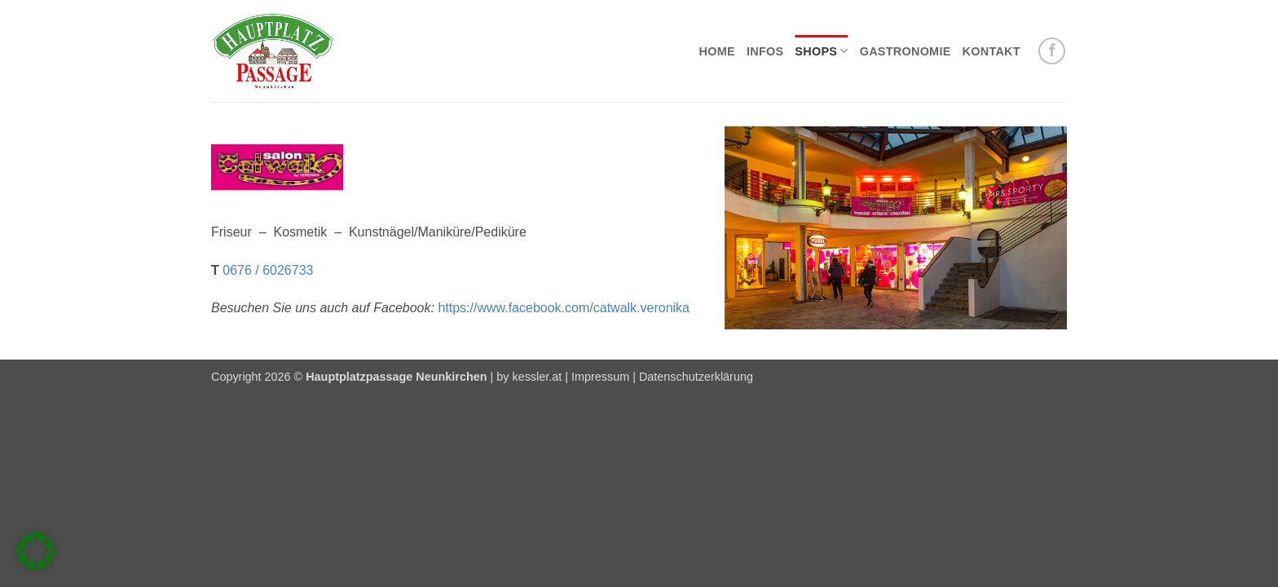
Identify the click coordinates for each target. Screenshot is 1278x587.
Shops (821, 51)
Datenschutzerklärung (696, 376)
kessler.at (537, 376)
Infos (765, 51)
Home (717, 51)
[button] (36, 551)
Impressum (600, 376)
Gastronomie (905, 51)
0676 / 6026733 (268, 270)
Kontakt (991, 51)
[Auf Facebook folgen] (1051, 51)
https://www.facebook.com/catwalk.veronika (564, 308)
